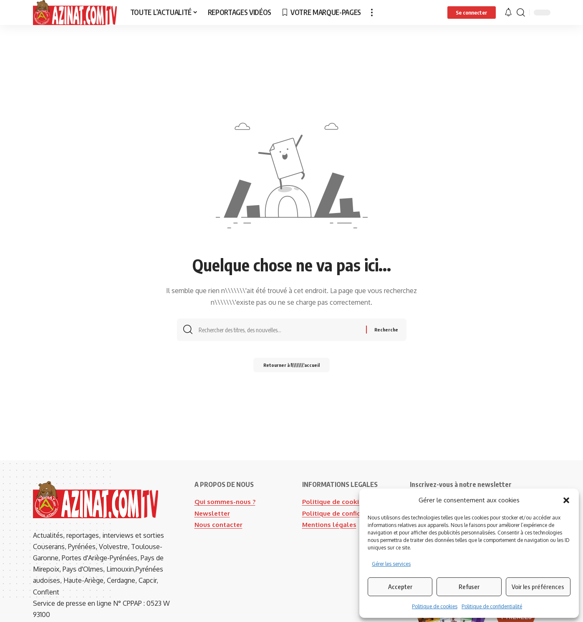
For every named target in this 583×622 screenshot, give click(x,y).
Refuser (469, 586)
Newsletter (213, 513)
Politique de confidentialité (492, 606)
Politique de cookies (434, 606)
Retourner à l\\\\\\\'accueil (292, 367)
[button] (566, 500)
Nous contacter (219, 524)
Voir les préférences (538, 586)
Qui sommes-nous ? (225, 501)
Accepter (400, 586)
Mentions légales (330, 536)
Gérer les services (391, 564)
